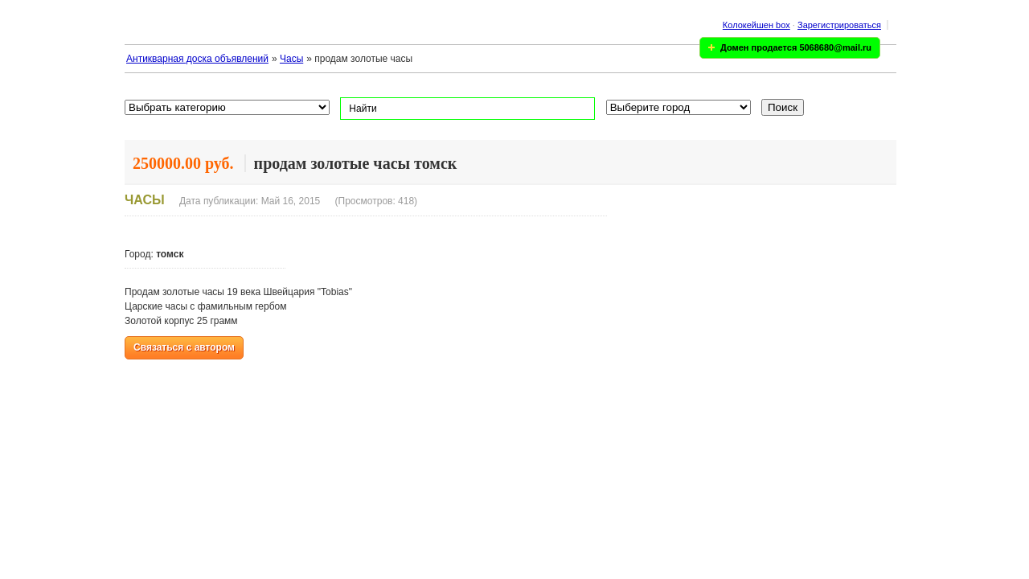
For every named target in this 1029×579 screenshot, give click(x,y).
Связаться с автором (184, 347)
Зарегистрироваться (839, 25)
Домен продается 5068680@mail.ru (795, 47)
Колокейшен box (756, 25)
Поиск (782, 107)
